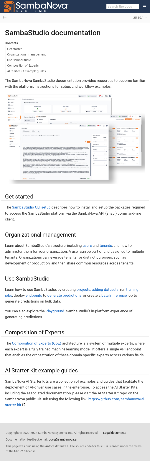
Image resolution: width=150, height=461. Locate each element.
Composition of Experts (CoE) (36, 343)
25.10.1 (138, 17)
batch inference (114, 295)
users (87, 245)
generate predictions (64, 295)
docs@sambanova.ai (63, 439)
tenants (106, 245)
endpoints (34, 295)
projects (83, 289)
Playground (55, 311)
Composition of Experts (23, 65)
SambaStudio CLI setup (31, 207)
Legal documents (114, 432)
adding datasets (105, 289)
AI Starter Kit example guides (26, 71)
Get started (14, 49)
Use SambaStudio (19, 60)
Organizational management (26, 54)
